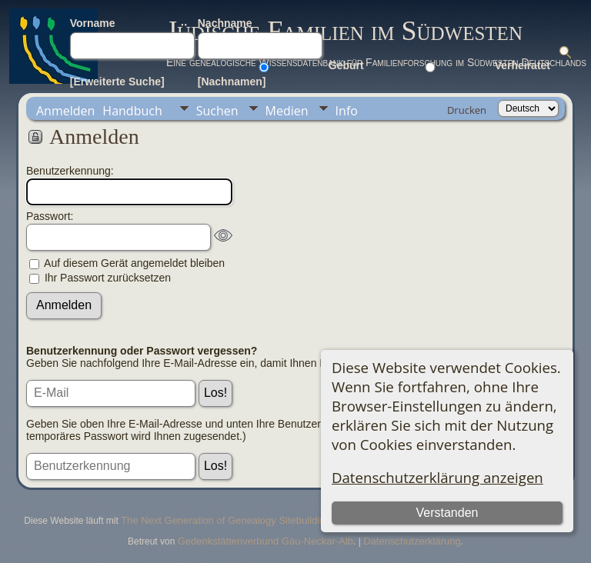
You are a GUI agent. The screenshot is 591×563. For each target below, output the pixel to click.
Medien (287, 110)
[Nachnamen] (232, 81)
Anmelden (65, 110)
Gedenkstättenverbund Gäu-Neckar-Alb (265, 541)
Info (347, 110)
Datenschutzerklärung (411, 541)
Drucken (466, 110)
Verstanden (447, 512)
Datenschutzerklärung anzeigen (437, 477)
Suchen (217, 110)
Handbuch (132, 110)
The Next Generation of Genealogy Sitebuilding (225, 520)
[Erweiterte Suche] (117, 81)
